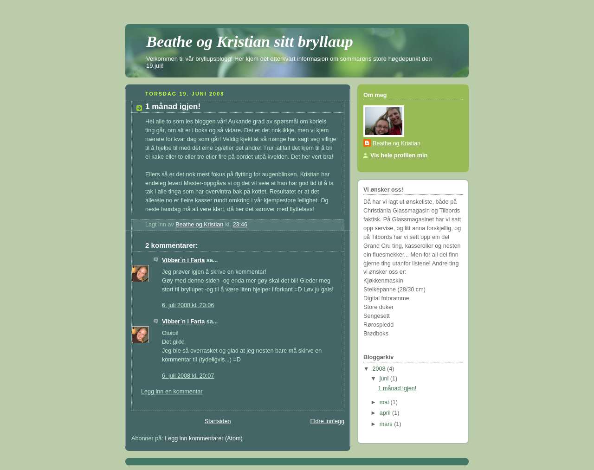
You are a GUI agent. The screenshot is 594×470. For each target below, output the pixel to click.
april (386, 413)
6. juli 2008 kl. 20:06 (188, 305)
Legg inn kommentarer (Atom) (204, 438)
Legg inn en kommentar (171, 391)
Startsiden (218, 421)
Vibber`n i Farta (183, 260)
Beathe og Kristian (396, 143)
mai (385, 402)
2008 (380, 369)
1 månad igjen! (397, 388)
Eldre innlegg (327, 421)
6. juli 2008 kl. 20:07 (188, 376)
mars (387, 424)
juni (385, 378)
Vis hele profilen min (398, 155)
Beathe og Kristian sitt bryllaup (249, 41)
